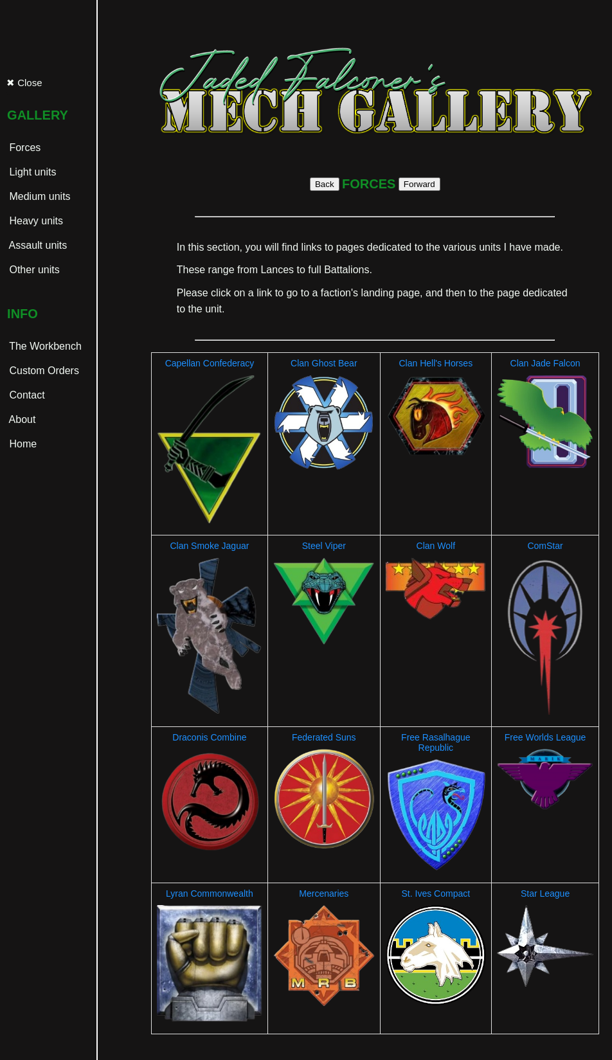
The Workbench (44, 346)
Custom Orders (42, 370)
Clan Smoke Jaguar (209, 546)
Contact (25, 395)
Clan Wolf (436, 546)
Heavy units (34, 220)
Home (21, 443)
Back (324, 184)
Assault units (36, 245)
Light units (31, 171)
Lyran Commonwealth (209, 893)
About (20, 419)
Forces (23, 147)
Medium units (38, 196)
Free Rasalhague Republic (435, 742)
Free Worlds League (545, 737)
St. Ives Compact (436, 893)
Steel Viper (324, 546)
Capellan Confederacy (210, 363)
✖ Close (24, 82)
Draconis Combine (209, 737)
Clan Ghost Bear (324, 363)
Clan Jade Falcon (545, 363)
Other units (33, 269)
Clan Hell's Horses (436, 363)
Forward (419, 184)
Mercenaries (323, 893)
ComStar (544, 546)
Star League (545, 893)
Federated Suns (324, 737)
